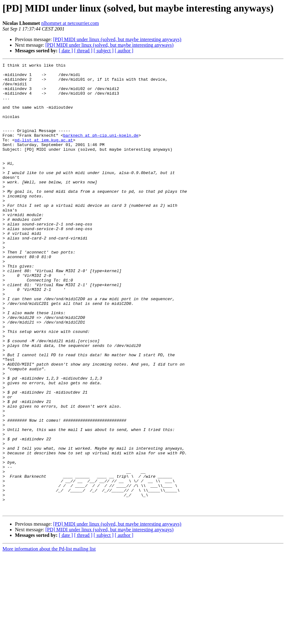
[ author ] (124, 50)
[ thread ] (83, 50)
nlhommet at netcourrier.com (70, 23)
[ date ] (66, 50)
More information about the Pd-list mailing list (49, 638)
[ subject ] (104, 50)
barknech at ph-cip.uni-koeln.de (100, 150)
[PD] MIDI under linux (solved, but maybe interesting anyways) (117, 39)
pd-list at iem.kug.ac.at (44, 156)
